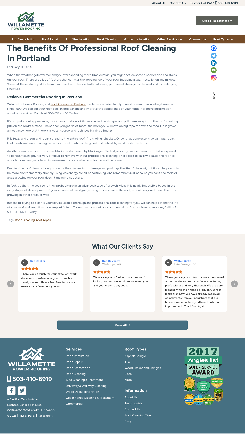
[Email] (224, 70)
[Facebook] (224, 48)
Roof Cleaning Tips (138, 416)
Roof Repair (74, 362)
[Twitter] (224, 56)
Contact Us (178, 3)
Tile (127, 362)
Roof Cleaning (25, 220)
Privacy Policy (27, 416)
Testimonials (133, 404)
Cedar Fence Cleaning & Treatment (90, 398)
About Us (158, 3)
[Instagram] (224, 78)
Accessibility (45, 416)
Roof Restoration (78, 368)
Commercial (74, 404)
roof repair (43, 220)
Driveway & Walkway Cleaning (86, 386)
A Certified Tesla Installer (22, 399)
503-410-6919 (226, 3)
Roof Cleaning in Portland (68, 104)
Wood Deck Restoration (82, 392)
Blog (128, 422)
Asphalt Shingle (135, 356)
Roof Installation (77, 356)
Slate (128, 374)
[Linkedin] (224, 63)
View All (122, 325)
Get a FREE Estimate (217, 21)
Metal (128, 380)
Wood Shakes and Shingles (143, 368)
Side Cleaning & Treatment (84, 380)
